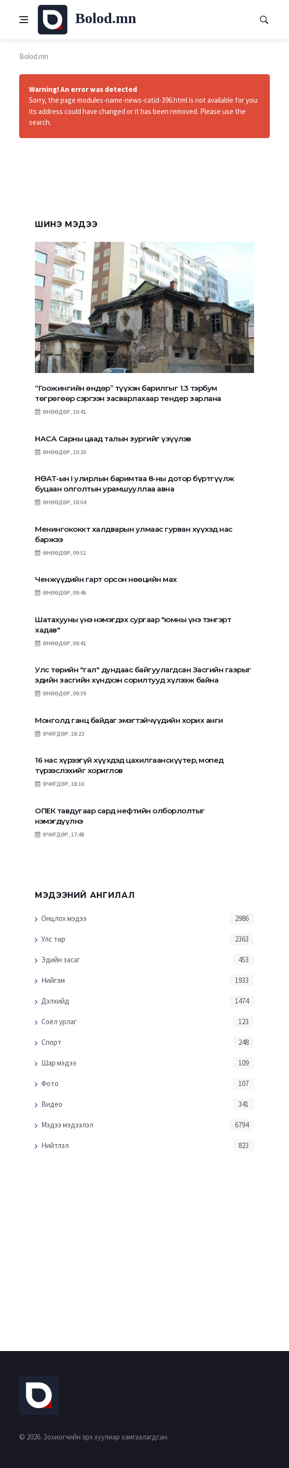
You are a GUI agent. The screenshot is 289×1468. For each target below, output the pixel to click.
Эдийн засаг (60, 959)
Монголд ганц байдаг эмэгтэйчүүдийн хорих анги (129, 720)
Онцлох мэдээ (64, 918)
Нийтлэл (55, 1145)
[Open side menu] (23, 20)
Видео (51, 1104)
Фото (49, 1083)
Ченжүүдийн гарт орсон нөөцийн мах (106, 579)
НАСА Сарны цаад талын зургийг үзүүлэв (113, 438)
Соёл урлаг (59, 1021)
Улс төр (53, 939)
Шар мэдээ (58, 1062)
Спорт (51, 1042)
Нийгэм (53, 980)
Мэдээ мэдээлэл (67, 1124)
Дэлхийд (55, 1001)
